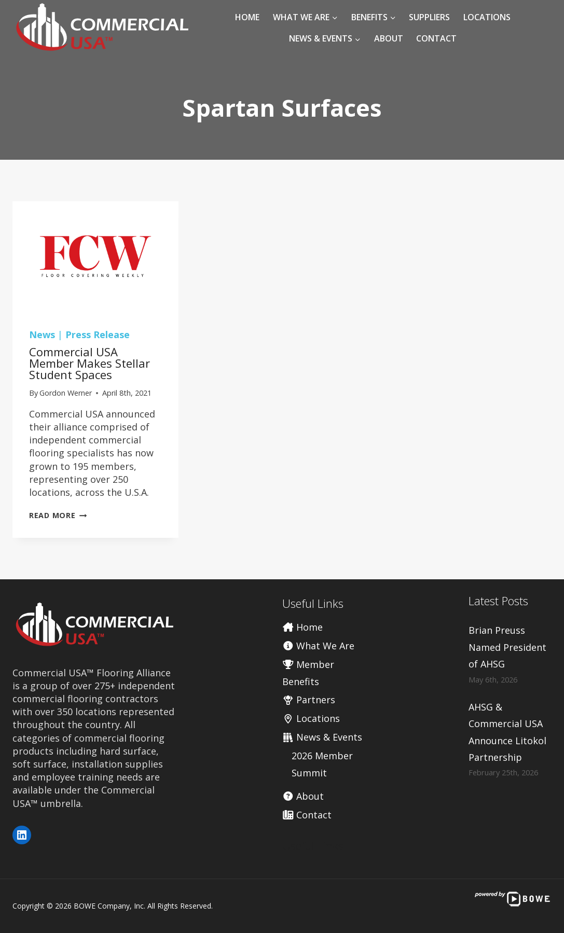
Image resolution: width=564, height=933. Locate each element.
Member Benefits (308, 672)
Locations (487, 17)
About (388, 38)
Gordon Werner (65, 393)
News (42, 334)
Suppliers (429, 17)
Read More (58, 515)
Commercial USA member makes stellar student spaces (89, 363)
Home (247, 17)
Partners (309, 699)
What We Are (318, 645)
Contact (436, 38)
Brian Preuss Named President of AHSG (507, 647)
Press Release (97, 334)
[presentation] (95, 256)
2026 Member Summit (322, 763)
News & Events (322, 737)
